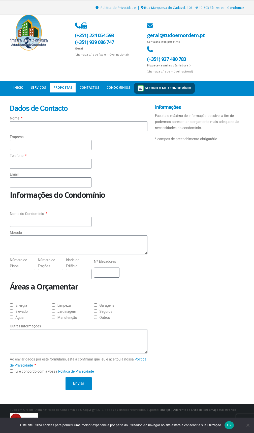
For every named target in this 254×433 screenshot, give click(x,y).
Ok (229, 425)
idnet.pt (165, 410)
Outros (105, 318)
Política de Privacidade (119, 7)
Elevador (22, 311)
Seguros (106, 311)
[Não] (247, 425)
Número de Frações (46, 263)
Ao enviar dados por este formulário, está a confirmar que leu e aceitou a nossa (78, 362)
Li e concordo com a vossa (54, 371)
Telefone (17, 156)
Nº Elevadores (105, 261)
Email (14, 174)
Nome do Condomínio (27, 214)
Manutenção (67, 318)
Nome (15, 118)
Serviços (38, 87)
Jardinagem (66, 311)
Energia (21, 305)
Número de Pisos (18, 263)
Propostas (62, 87)
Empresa (17, 137)
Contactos (89, 87)
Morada (16, 232)
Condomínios (118, 87)
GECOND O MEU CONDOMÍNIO (164, 88)
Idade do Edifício (72, 263)
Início (18, 87)
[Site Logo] (29, 33)
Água (19, 318)
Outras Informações (25, 326)
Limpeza (64, 305)
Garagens (107, 305)
